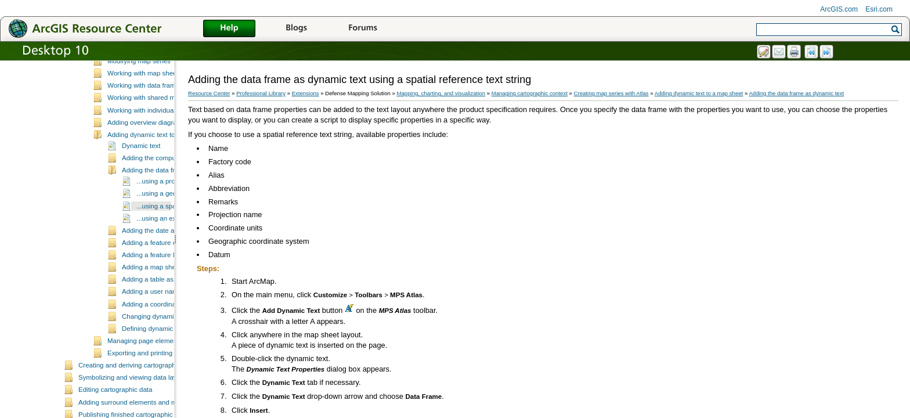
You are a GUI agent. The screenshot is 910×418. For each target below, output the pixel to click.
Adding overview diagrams (146, 173)
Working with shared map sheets (155, 148)
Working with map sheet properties (158, 123)
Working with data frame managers (159, 135)
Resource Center (209, 93)
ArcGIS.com (839, 9)
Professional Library (261, 93)
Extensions (305, 93)
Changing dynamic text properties (172, 366)
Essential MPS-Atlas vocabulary (154, 87)
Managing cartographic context (530, 93)
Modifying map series (139, 111)
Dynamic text (141, 196)
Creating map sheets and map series (161, 99)
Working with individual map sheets (159, 160)
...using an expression (168, 268)
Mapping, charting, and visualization (441, 93)
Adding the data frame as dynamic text (796, 93)
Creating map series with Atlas (138, 76)
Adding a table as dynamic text (167, 329)
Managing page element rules (151, 391)
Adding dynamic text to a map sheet (160, 185)
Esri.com (879, 9)
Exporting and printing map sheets (158, 403)
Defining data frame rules (130, 63)
